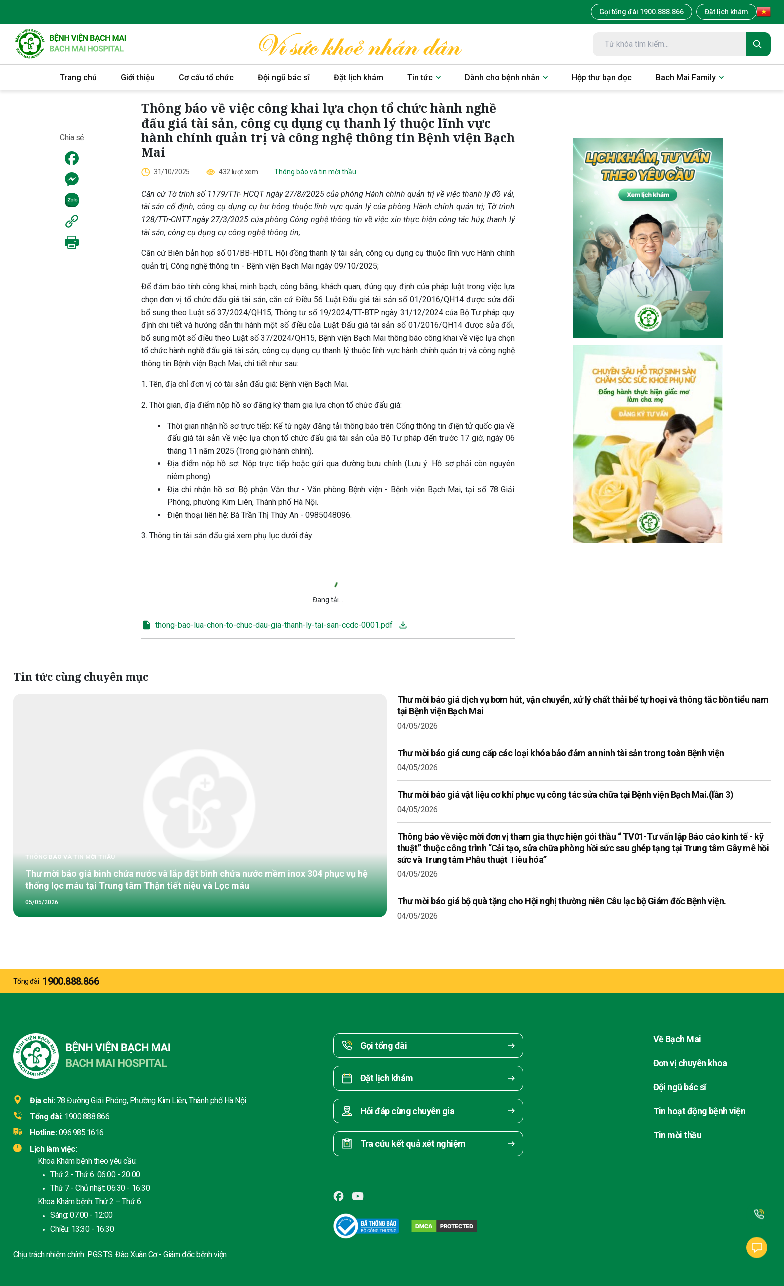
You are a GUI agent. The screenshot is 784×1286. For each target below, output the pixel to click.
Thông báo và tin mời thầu (315, 172)
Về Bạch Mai (678, 1039)
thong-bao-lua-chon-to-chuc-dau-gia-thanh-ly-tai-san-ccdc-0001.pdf (267, 625)
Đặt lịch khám (726, 12)
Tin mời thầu (678, 1135)
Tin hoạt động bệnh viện (700, 1111)
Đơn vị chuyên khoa (691, 1063)
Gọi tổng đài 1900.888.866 (642, 12)
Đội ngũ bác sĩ (680, 1087)
